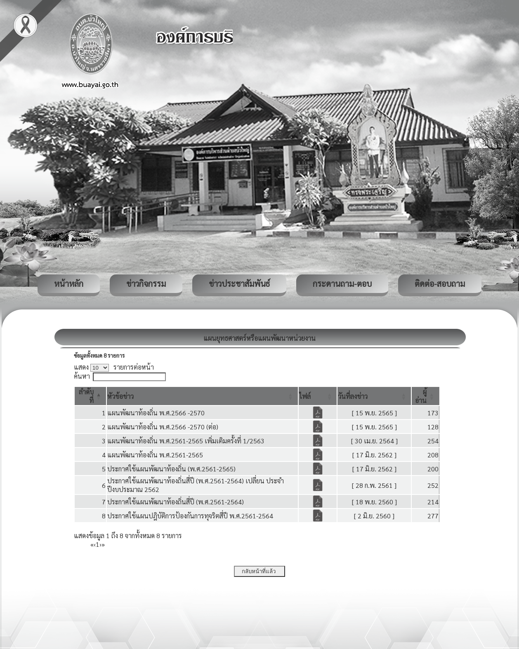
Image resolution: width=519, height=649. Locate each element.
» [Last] (103, 544)
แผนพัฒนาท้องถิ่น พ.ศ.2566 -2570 (156, 412)
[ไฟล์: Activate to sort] (318, 396)
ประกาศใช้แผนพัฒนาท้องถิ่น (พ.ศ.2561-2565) (171, 468)
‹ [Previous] (95, 544)
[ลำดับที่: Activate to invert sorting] (90, 396)
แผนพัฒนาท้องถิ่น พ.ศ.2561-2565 (155, 454)
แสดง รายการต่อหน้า (114, 367)
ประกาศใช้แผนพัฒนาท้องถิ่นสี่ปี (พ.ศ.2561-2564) (175, 501)
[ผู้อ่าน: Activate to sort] (425, 396)
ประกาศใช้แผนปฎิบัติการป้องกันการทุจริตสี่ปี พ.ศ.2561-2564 (190, 515)
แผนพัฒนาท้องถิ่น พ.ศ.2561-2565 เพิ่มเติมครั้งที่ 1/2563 (185, 440)
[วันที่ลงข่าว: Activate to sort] (374, 396)
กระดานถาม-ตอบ (342, 283)
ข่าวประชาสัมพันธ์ (239, 283)
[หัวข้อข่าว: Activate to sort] (202, 396)
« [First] (92, 544)
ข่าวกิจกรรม (146, 283)
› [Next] (100, 544)
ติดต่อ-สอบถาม (440, 283)
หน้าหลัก (68, 283)
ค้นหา (82, 376)
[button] (120, 396)
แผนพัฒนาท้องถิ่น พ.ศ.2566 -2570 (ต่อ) (162, 426)
